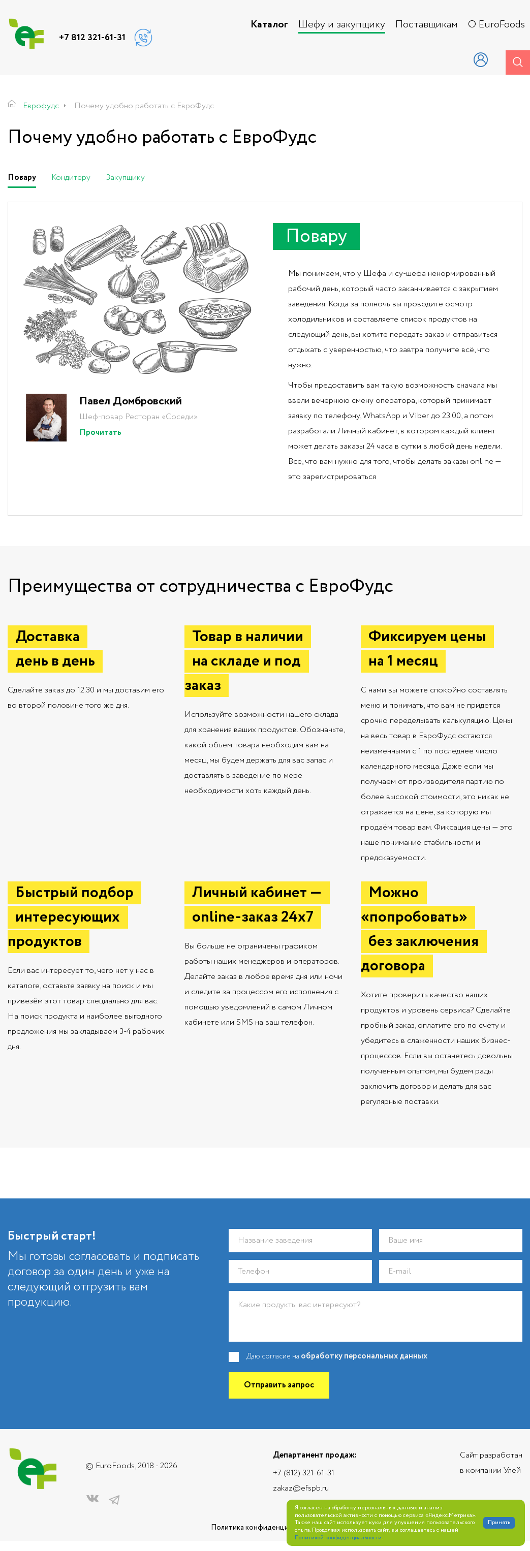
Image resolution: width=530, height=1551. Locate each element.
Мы (294, 273)
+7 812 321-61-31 (92, 37)
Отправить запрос (279, 1385)
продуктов (447, 319)
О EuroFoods (496, 25)
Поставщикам (426, 25)
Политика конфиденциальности (265, 1528)
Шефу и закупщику (341, 25)
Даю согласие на (336, 1357)
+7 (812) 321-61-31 (303, 1473)
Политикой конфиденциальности (338, 1538)
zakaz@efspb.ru (301, 1488)
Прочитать (100, 432)
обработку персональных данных (364, 1356)
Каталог (269, 25)
